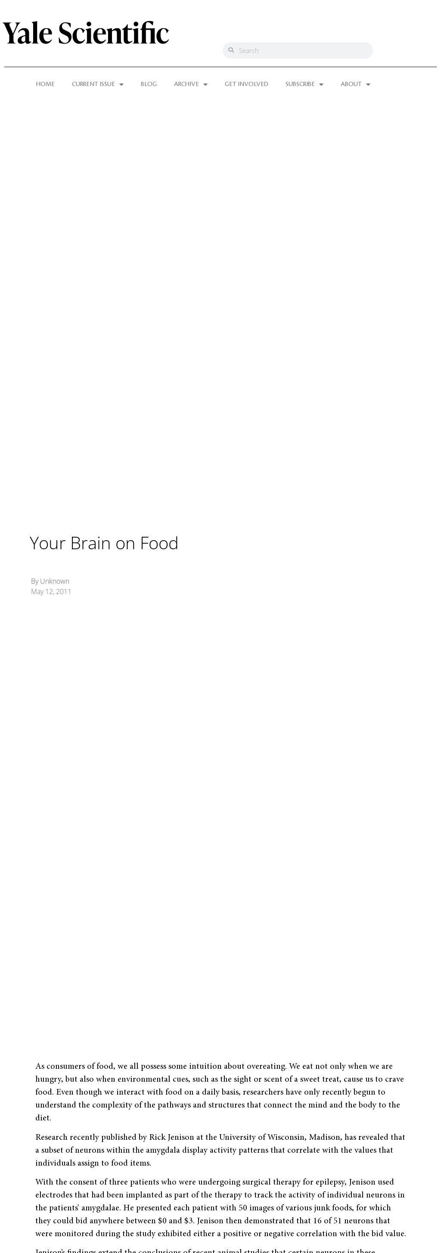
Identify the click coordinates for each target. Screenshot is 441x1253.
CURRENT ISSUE (98, 84)
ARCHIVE (191, 84)
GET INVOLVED (246, 84)
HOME (45, 84)
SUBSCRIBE (304, 84)
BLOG (149, 84)
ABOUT (355, 84)
